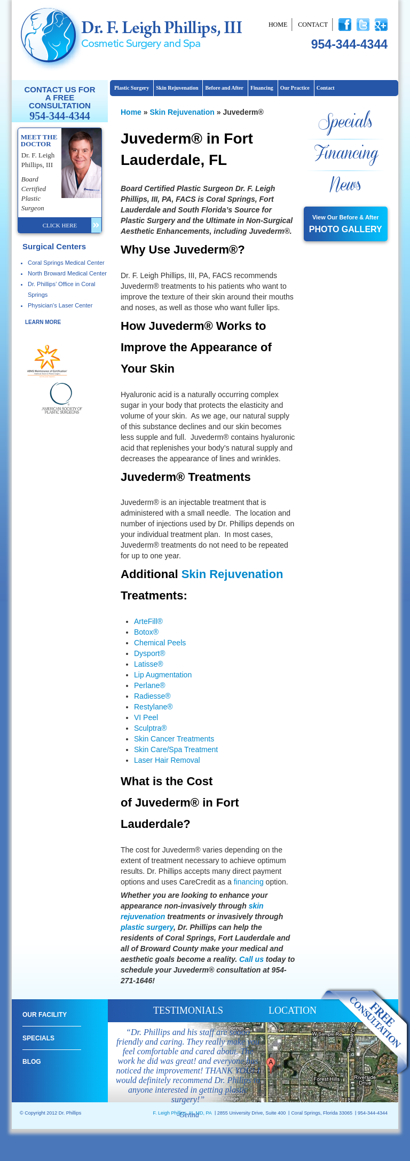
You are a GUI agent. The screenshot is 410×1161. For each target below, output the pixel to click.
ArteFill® (148, 621)
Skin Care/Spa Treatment (176, 749)
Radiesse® (152, 696)
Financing (261, 88)
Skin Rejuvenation (177, 88)
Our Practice (295, 88)
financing (249, 882)
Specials (345, 122)
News (345, 185)
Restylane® (153, 706)
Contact (313, 24)
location (293, 1010)
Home (278, 24)
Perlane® (149, 685)
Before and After (224, 88)
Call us (252, 959)
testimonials (188, 1010)
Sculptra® (150, 728)
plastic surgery (147, 927)
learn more (43, 322)
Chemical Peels (160, 642)
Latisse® (148, 664)
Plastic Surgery (131, 88)
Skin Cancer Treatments (174, 738)
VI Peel (146, 717)
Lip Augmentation (163, 674)
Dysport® (149, 653)
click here (60, 225)
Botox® (146, 632)
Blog (31, 1061)
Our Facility (44, 1014)
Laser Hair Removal (167, 760)
